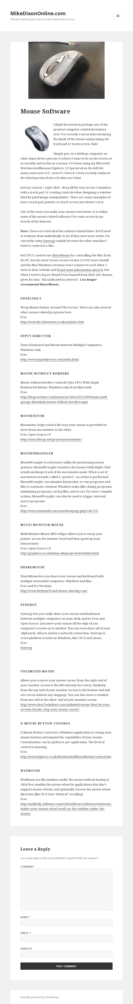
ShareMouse (61, 255)
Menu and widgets (118, 20)
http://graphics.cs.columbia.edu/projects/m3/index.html (59, 553)
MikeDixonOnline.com (38, 13)
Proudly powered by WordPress (39, 997)
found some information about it (80, 270)
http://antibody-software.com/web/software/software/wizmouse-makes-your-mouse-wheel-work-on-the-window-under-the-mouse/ (66, 808)
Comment (27, 866)
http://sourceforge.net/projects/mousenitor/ (51, 439)
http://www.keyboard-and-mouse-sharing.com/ (53, 591)
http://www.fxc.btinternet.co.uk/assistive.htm (52, 322)
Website (26, 948)
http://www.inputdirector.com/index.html (49, 359)
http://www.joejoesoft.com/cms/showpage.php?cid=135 (59, 511)
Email (25, 932)
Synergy (49, 241)
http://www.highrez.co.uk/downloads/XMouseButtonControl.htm (65, 757)
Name (25, 917)
